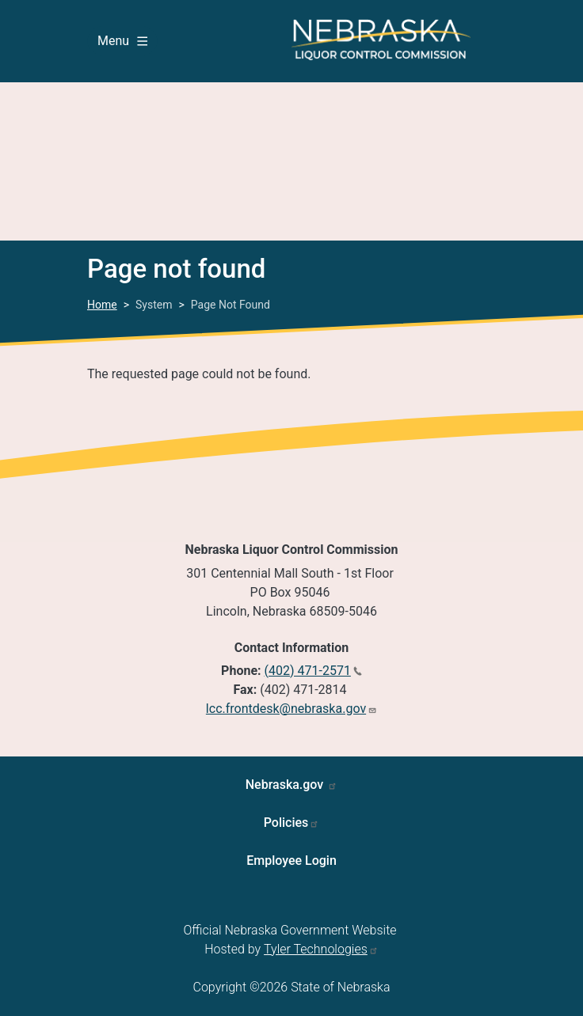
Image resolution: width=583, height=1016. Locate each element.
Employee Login (291, 860)
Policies (286, 822)
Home (102, 304)
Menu (122, 40)
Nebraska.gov (286, 784)
